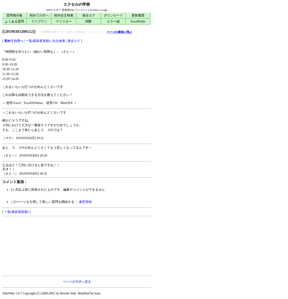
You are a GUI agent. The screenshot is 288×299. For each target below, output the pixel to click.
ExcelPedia (138, 21)
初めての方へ (39, 15)
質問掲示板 (14, 15)
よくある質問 (14, 21)
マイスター (64, 21)
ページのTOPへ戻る (77, 281)
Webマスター (53, 9)
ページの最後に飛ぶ (119, 32)
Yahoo (96, 9)
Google (104, 9)
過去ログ (88, 15)
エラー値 (113, 21)
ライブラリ (39, 21)
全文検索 (58, 41)
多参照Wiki (68, 9)
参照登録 (85, 201)
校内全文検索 (63, 15)
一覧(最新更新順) (38, 41)
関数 (88, 21)
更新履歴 (138, 15)
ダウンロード (113, 15)
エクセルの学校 (76, 4)
